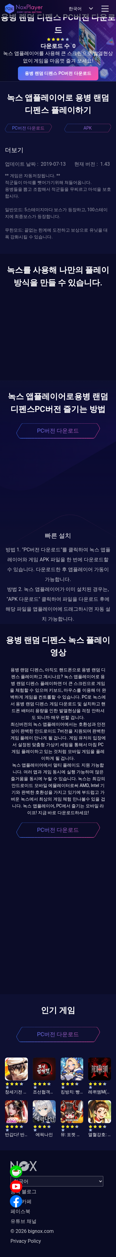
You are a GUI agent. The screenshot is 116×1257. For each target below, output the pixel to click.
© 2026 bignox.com (32, 1231)
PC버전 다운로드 (28, 128)
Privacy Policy (26, 1241)
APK (88, 128)
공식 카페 (21, 1201)
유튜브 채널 (24, 1221)
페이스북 (20, 1211)
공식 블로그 (24, 1192)
